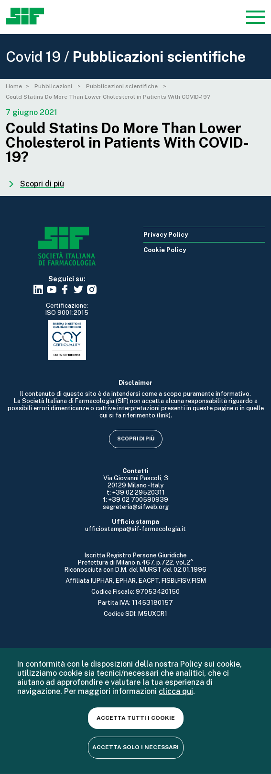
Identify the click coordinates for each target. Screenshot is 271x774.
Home (14, 86)
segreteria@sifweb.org (136, 506)
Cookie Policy (164, 250)
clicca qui (176, 691)
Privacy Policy (165, 234)
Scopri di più (135, 438)
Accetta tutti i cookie (136, 718)
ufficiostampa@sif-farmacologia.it (135, 528)
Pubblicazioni (54, 86)
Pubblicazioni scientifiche (122, 86)
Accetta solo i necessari (135, 747)
